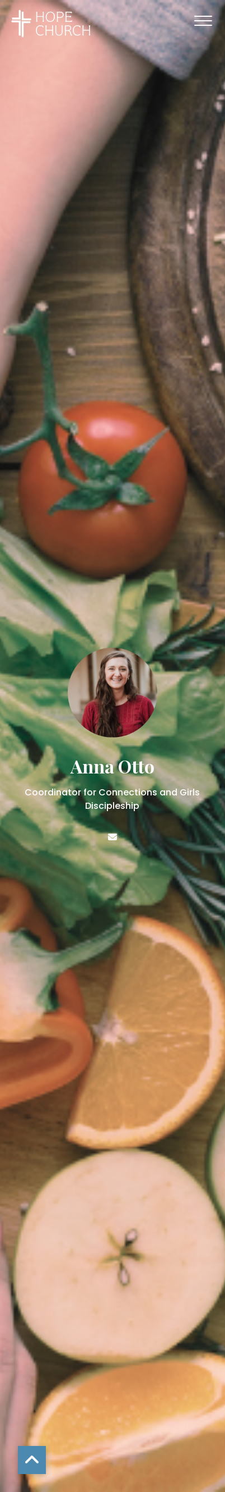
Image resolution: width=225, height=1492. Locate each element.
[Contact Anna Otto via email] (112, 837)
